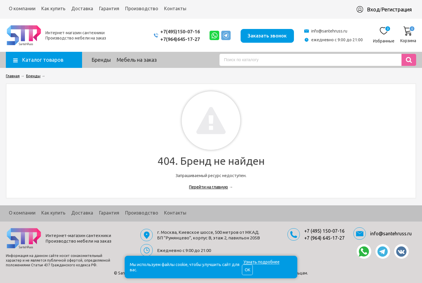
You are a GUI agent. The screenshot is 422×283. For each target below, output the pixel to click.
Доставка (82, 8)
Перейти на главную (208, 187)
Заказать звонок (266, 35)
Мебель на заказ (137, 60)
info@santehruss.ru (329, 31)
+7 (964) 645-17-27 (324, 238)
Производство (141, 8)
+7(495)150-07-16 (173, 31)
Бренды (101, 60)
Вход (373, 9)
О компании (22, 8)
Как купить (53, 8)
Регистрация (396, 9)
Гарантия (109, 8)
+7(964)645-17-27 (173, 39)
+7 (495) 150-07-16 (324, 231)
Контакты (175, 8)
